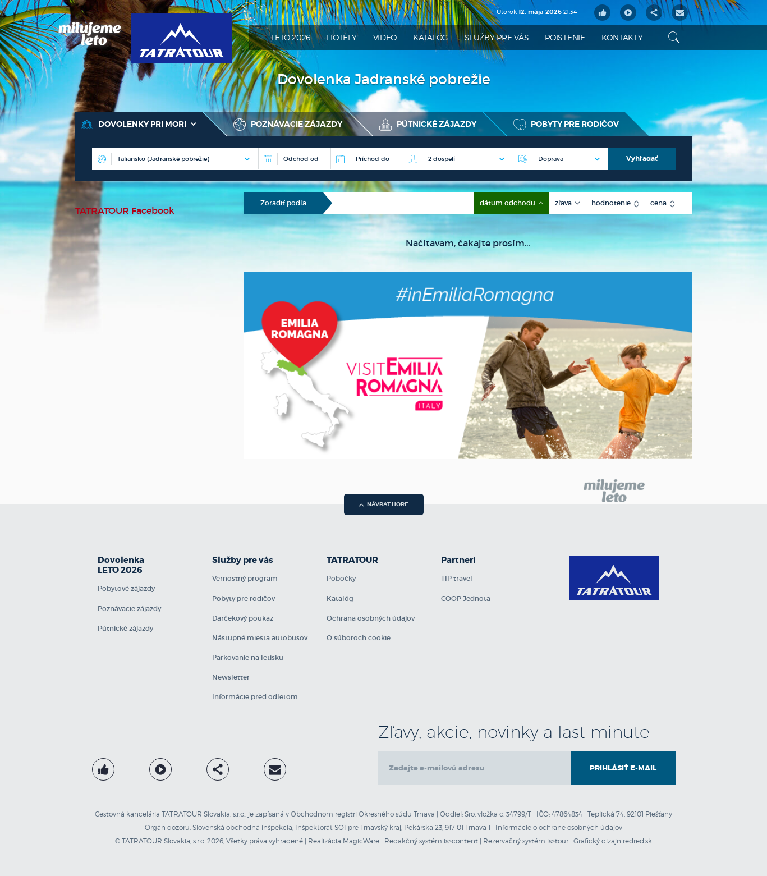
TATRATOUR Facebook (124, 210)
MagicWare (361, 841)
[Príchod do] (366, 159)
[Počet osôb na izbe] (458, 159)
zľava (564, 203)
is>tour (557, 841)
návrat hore (383, 504)
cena (659, 203)
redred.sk (637, 841)
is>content (461, 841)
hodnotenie (611, 203)
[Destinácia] (175, 159)
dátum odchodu (508, 203)
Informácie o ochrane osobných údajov (558, 827)
